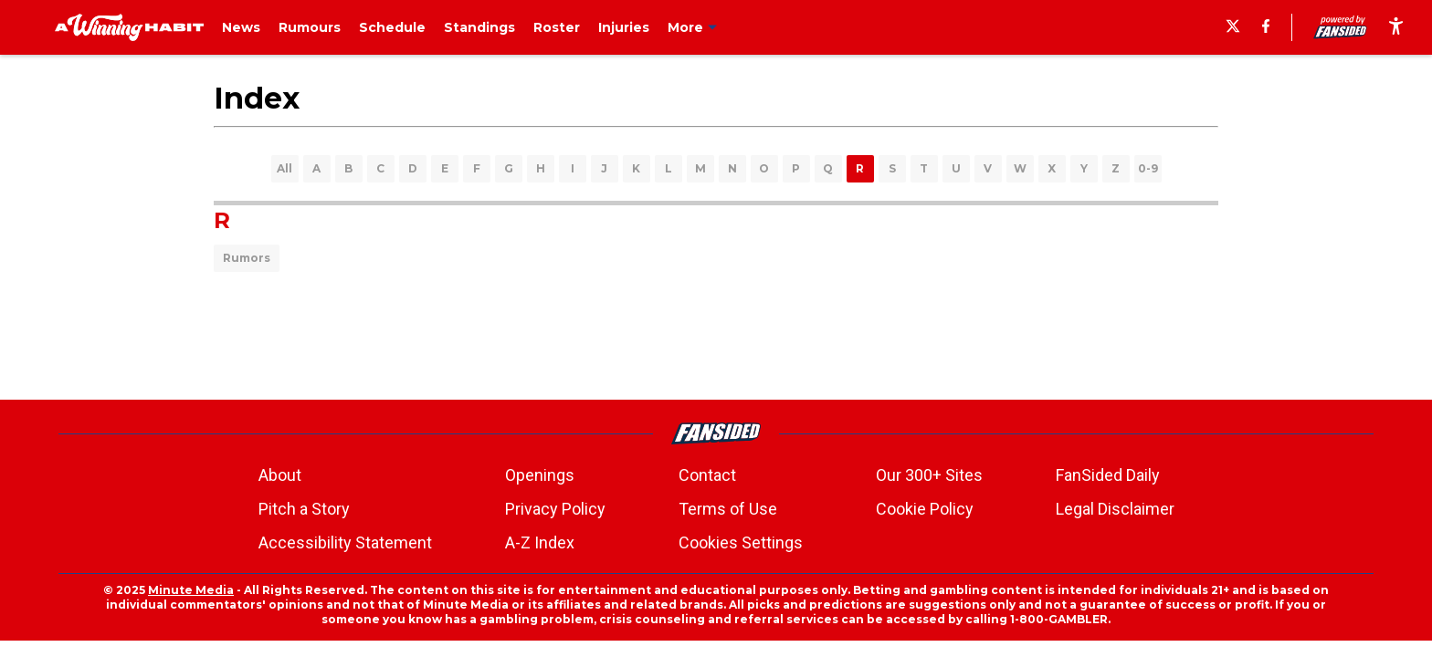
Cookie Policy (925, 508)
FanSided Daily (1108, 475)
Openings (539, 475)
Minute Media (191, 590)
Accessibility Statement (345, 542)
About (279, 475)
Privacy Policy (555, 508)
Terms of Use (728, 508)
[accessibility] (1396, 27)
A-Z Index (539, 542)
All (284, 168)
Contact (707, 475)
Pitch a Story (304, 508)
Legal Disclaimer (1115, 508)
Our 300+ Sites (929, 475)
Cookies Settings (741, 542)
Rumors (246, 258)
